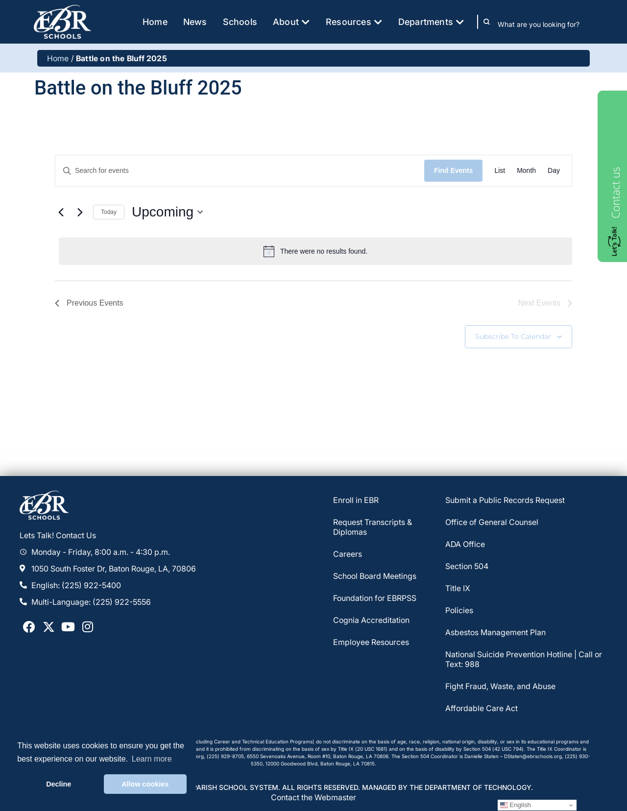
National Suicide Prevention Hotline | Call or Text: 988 (523, 659)
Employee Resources (371, 642)
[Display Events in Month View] (526, 170)
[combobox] (545, 24)
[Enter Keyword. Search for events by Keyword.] (239, 170)
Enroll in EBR (356, 500)
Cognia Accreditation (371, 620)
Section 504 (466, 567)
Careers (347, 554)
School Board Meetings (374, 576)
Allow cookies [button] (145, 784)
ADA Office (465, 544)
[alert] (315, 251)
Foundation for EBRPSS (374, 598)
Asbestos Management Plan (495, 633)
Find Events (453, 170)
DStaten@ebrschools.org (533, 756)
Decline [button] (58, 784)
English (515, 805)
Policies (459, 611)
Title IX (457, 589)
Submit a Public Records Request (505, 500)
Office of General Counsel (491, 522)
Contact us (615, 192)
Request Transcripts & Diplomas (372, 527)
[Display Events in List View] (499, 170)
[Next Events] (80, 212)
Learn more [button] (152, 759)
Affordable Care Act (481, 709)
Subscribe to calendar (513, 336)
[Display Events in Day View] (554, 170)
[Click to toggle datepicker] (167, 212)
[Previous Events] (61, 212)
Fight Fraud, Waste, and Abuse (500, 687)
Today (109, 212)
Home (58, 58)
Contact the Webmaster (313, 797)
